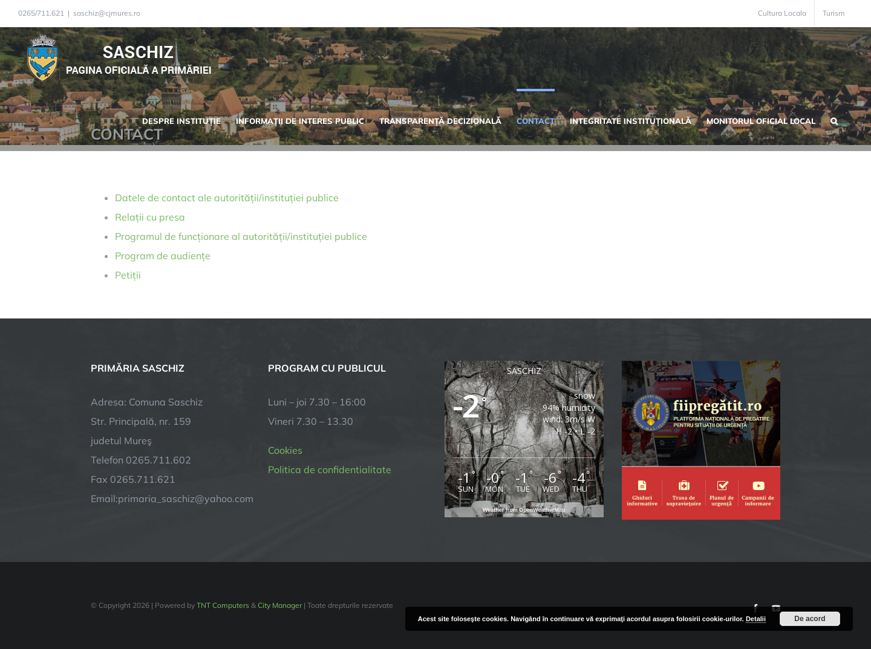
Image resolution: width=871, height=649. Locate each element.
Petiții (128, 275)
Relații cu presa (150, 217)
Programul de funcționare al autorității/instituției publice (241, 236)
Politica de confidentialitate (329, 469)
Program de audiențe (162, 256)
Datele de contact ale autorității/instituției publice (227, 198)
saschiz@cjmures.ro (106, 13)
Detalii (756, 618)
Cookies (285, 450)
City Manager (280, 605)
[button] (834, 119)
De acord (809, 619)
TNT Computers (223, 605)
